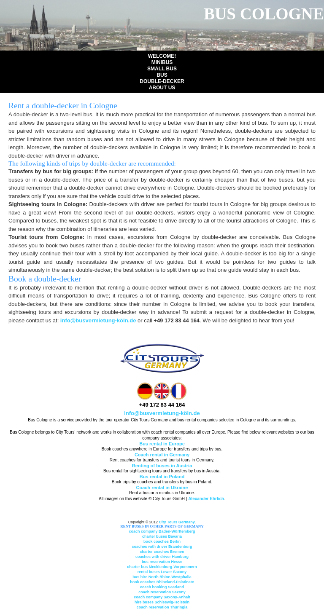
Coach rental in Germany (162, 454)
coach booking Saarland (162, 587)
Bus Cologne (264, 14)
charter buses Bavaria (162, 536)
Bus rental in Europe (162, 443)
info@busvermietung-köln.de (98, 320)
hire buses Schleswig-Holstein (162, 602)
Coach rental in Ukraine (162, 487)
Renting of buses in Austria (162, 465)
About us (162, 88)
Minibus (162, 62)
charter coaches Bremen (162, 551)
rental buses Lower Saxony (162, 572)
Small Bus (162, 69)
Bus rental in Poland (162, 476)
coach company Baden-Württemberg (162, 531)
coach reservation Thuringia (162, 607)
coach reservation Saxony (162, 592)
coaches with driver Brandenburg (162, 546)
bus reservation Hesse (162, 562)
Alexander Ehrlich (206, 498)
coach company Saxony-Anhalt (162, 597)
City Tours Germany (176, 522)
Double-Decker (162, 81)
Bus (162, 75)
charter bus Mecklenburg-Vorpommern (162, 567)
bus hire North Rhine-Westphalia (161, 577)
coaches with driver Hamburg (162, 557)
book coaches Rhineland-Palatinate (162, 582)
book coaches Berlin (162, 541)
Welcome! (162, 56)
